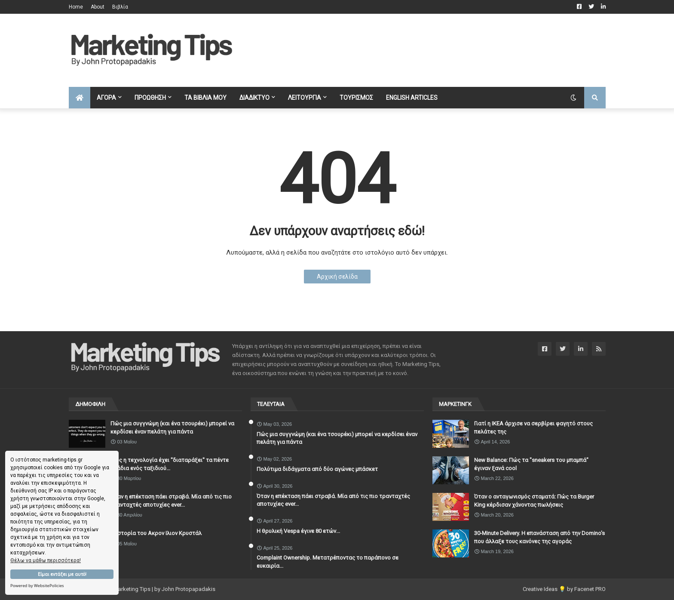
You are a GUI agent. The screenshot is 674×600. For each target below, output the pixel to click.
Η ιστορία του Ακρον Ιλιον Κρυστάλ (156, 533)
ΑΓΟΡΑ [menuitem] (106, 97)
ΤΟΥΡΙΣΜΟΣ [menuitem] (356, 97)
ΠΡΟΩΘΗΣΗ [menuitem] (150, 97)
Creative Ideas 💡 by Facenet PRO (564, 589)
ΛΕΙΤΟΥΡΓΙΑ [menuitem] (304, 97)
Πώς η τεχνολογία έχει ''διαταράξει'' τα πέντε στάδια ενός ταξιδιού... (169, 464)
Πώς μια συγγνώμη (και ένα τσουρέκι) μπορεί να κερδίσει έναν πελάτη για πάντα (172, 427)
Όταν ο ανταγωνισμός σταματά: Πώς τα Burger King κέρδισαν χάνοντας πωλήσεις (534, 500)
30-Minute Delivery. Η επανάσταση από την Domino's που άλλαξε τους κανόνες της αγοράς (539, 537)
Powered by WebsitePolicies (37, 585)
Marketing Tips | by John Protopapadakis (164, 589)
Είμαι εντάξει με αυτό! (62, 574)
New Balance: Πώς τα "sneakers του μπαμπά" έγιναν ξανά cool (531, 464)
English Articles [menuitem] (412, 97)
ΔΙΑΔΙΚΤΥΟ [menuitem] (254, 97)
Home (76, 7)
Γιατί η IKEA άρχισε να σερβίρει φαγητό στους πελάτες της (533, 427)
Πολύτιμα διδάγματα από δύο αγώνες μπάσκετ (317, 469)
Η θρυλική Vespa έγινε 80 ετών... (298, 531)
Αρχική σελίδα (337, 276)
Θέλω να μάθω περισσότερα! (45, 560)
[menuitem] (79, 97)
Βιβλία (120, 7)
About (97, 7)
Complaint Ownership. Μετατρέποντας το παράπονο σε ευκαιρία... (327, 561)
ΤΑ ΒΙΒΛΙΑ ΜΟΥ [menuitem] (205, 97)
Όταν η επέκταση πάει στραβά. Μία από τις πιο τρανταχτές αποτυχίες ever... (171, 500)
